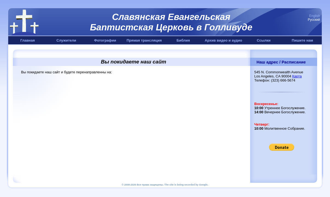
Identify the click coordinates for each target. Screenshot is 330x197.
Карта (297, 76)
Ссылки (263, 40)
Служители (66, 40)
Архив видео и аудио (223, 40)
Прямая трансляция (144, 40)
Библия (183, 40)
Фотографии (105, 40)
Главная (27, 40)
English (314, 16)
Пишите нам (302, 40)
